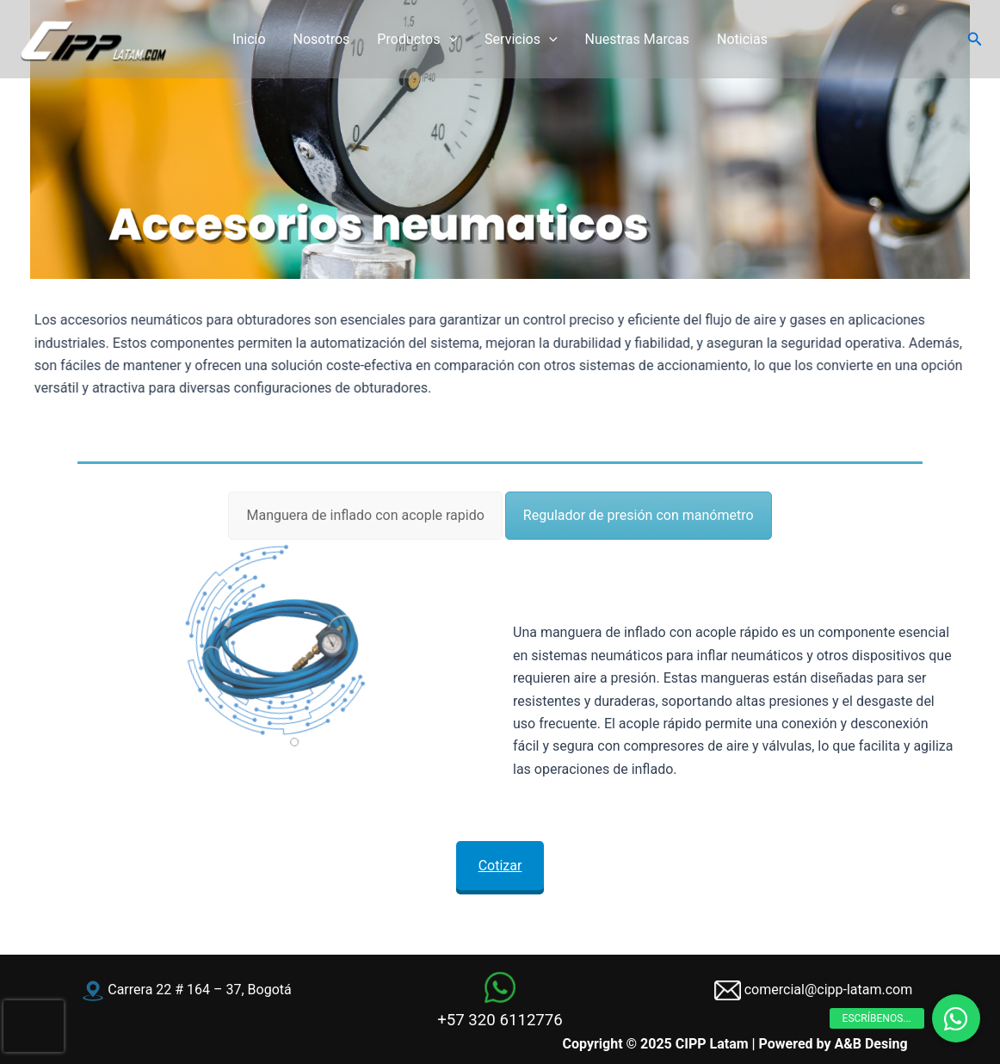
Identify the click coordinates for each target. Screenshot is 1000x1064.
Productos (417, 40)
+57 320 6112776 (500, 1020)
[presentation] (33, 1026)
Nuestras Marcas (637, 39)
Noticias (742, 39)
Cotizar (499, 861)
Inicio (248, 39)
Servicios (521, 40)
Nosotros (321, 39)
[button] (975, 39)
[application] (449, 40)
